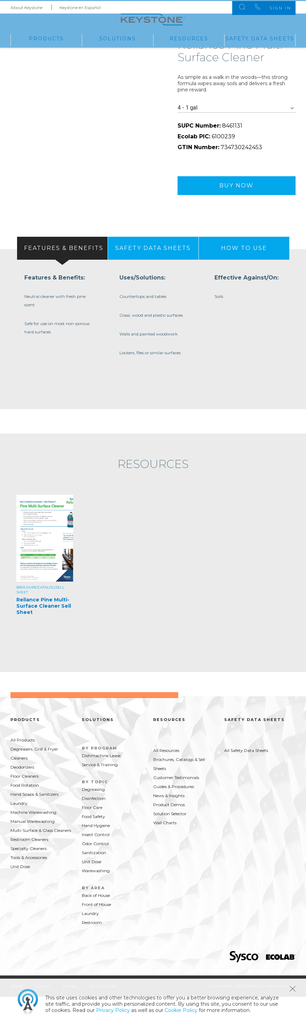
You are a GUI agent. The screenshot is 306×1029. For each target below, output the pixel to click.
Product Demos (169, 836)
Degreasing (93, 821)
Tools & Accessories (28, 889)
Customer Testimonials (176, 809)
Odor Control (95, 875)
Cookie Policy (181, 1010)
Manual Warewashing (32, 853)
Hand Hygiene (96, 857)
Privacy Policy (113, 1010)
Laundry (19, 835)
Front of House (96, 936)
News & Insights (169, 827)
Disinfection (93, 830)
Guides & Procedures (173, 818)
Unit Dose (20, 898)
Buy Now (236, 213)
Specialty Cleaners (28, 880)
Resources (189, 38)
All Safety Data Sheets (246, 782)
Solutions (117, 38)
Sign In (274, 7)
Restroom (92, 954)
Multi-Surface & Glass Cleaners (40, 862)
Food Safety (93, 848)
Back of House (96, 927)
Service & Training (100, 796)
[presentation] (62, 276)
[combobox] (237, 135)
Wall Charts (164, 854)
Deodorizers (22, 799)
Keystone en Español (80, 6)
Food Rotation (24, 817)
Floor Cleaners (24, 808)
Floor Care (92, 839)
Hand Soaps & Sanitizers (34, 826)
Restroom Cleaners (29, 871)
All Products (22, 772)
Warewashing (96, 902)
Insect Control (96, 866)
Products (46, 38)
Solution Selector (170, 845)
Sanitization (94, 884)
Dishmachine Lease (101, 787)
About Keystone (26, 6)
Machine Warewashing (33, 844)
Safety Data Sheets (260, 38)
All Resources (166, 782)
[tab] (62, 276)
